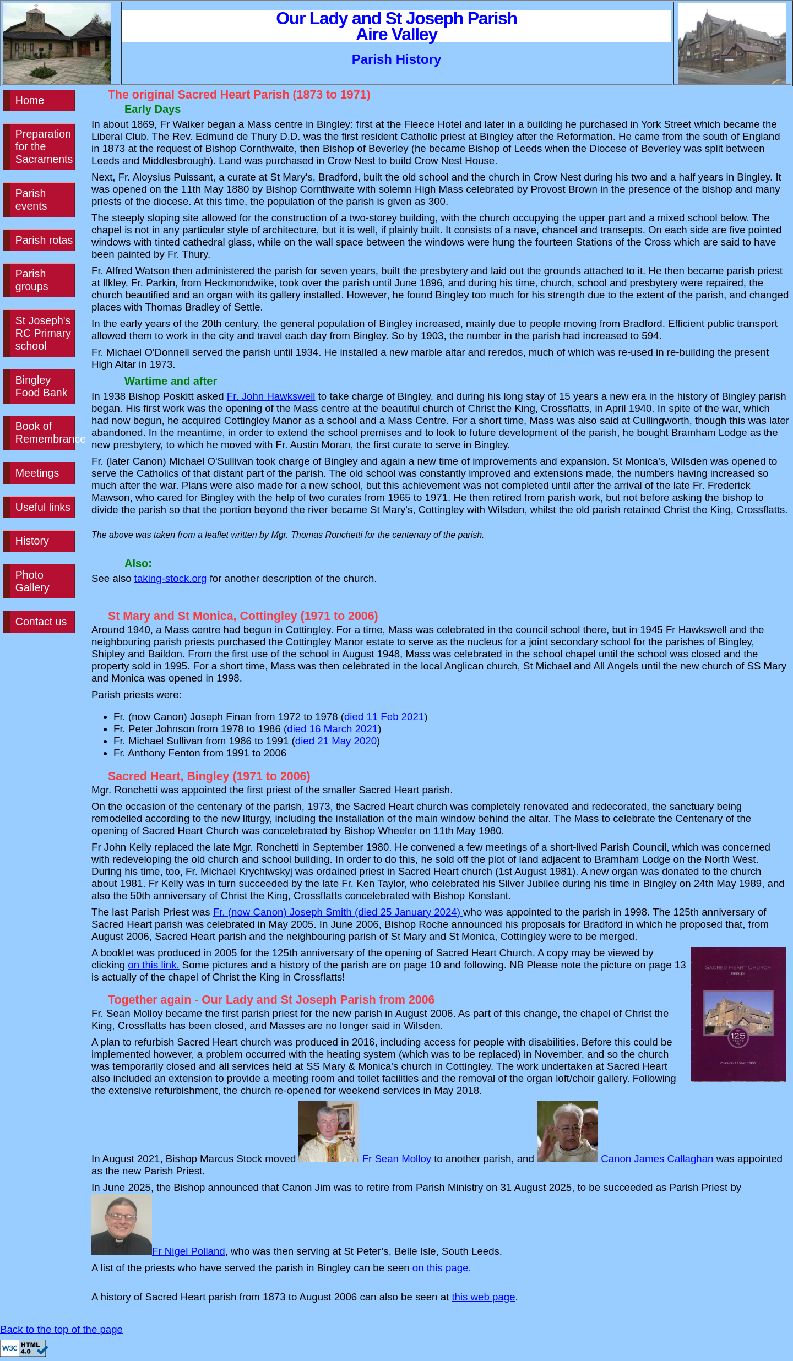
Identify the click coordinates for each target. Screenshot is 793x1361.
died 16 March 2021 (332, 728)
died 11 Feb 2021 (384, 716)
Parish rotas (44, 240)
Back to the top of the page (61, 1329)
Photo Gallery (32, 581)
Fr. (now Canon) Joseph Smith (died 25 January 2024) (338, 912)
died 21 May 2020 (336, 741)
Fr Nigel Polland (158, 1251)
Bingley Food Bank (41, 386)
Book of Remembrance (45, 432)
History (32, 541)
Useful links (42, 507)
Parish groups (31, 280)
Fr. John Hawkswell (271, 396)
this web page (483, 1297)
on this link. (153, 965)
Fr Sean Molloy (366, 1158)
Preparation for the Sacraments (44, 146)
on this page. (441, 1267)
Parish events (31, 199)
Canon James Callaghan (626, 1158)
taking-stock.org (170, 578)
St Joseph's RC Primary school (43, 333)
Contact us (41, 622)
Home (29, 100)
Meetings (37, 473)
